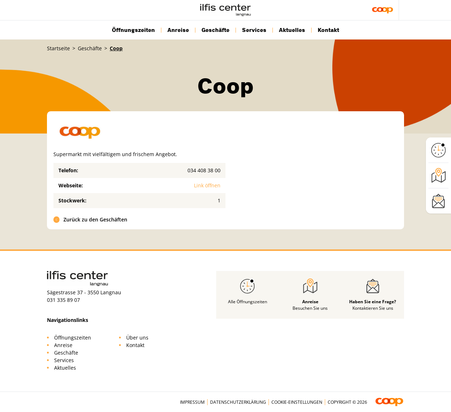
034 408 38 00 (203, 170)
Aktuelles (292, 30)
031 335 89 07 (63, 299)
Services (254, 30)
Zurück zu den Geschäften (90, 219)
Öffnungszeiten (133, 30)
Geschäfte (215, 30)
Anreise (178, 30)
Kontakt (328, 30)
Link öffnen (207, 185)
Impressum (192, 402)
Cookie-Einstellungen (296, 402)
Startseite (58, 48)
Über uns (137, 337)
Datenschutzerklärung (238, 402)
